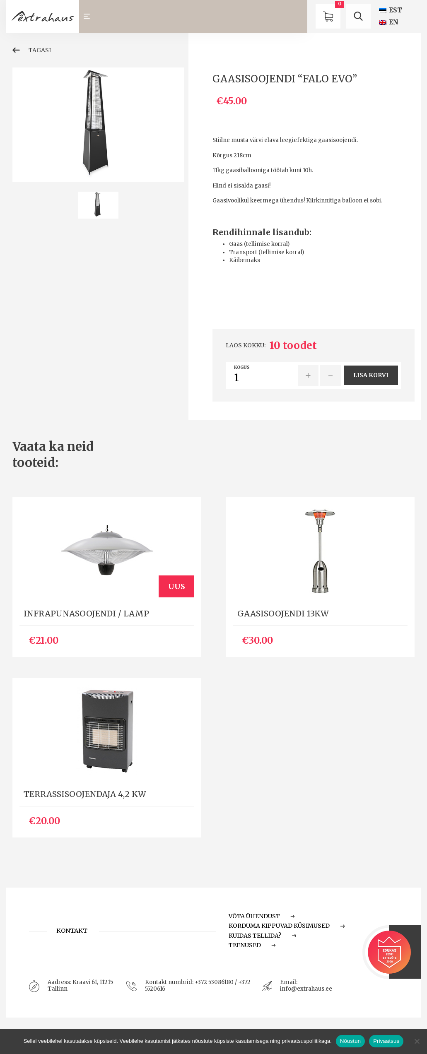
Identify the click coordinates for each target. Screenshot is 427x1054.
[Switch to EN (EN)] (388, 22)
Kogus (242, 368)
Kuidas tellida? (262, 935)
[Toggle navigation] (90, 16)
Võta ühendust (262, 916)
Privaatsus (386, 1041)
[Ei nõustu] (417, 1041)
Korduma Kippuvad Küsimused (287, 925)
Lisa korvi (370, 375)
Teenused (252, 945)
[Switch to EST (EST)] (390, 10)
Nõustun (350, 1041)
